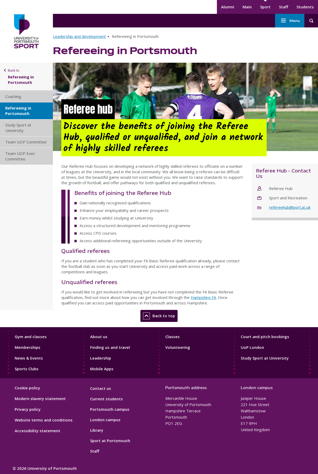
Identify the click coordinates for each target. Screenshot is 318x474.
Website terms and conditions (44, 420)
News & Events (29, 358)
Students (305, 6)
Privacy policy (28, 409)
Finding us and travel (110, 347)
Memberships (27, 347)
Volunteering (177, 347)
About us (98, 336)
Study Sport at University (18, 127)
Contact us (100, 388)
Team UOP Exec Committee (20, 156)
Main (247, 6)
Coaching (13, 96)
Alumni (227, 6)
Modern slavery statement (40, 398)
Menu (289, 21)
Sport (265, 6)
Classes (172, 336)
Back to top (159, 316)
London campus (105, 419)
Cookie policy (27, 387)
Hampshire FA (203, 297)
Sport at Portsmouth (110, 440)
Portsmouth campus (109, 409)
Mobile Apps (101, 368)
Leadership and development (79, 36)
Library (96, 430)
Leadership (100, 358)
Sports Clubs (27, 368)
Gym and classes (31, 336)
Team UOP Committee (26, 141)
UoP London (252, 347)
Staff (283, 6)
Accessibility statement (37, 430)
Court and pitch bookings (265, 336)
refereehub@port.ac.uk (289, 207)
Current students (106, 398)
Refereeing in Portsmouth (18, 110)
